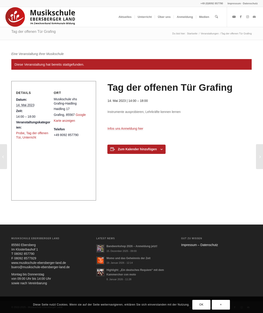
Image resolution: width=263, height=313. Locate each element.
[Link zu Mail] (254, 16)
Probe (20, 133)
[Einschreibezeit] (3, 156)
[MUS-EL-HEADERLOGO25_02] (40, 17)
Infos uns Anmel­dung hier (125, 128)
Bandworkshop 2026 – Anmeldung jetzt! (131, 246)
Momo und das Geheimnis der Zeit (128, 258)
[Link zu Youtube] (234, 16)
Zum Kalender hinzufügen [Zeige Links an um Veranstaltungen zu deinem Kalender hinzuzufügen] (137, 149)
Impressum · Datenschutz (243, 3)
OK (201, 304)
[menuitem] (241, 3)
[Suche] (216, 17)
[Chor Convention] (259, 156)
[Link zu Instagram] (247, 16)
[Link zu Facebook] (240, 16)
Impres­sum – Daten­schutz (199, 245)
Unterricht (29, 137)
